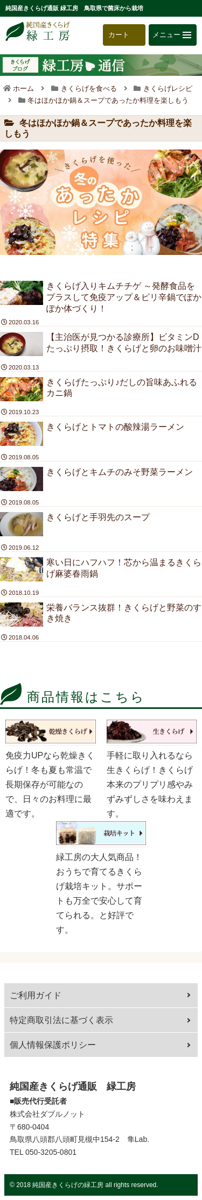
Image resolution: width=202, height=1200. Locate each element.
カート (118, 35)
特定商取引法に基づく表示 (61, 1020)
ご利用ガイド (35, 995)
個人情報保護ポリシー (53, 1044)
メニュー (171, 35)
